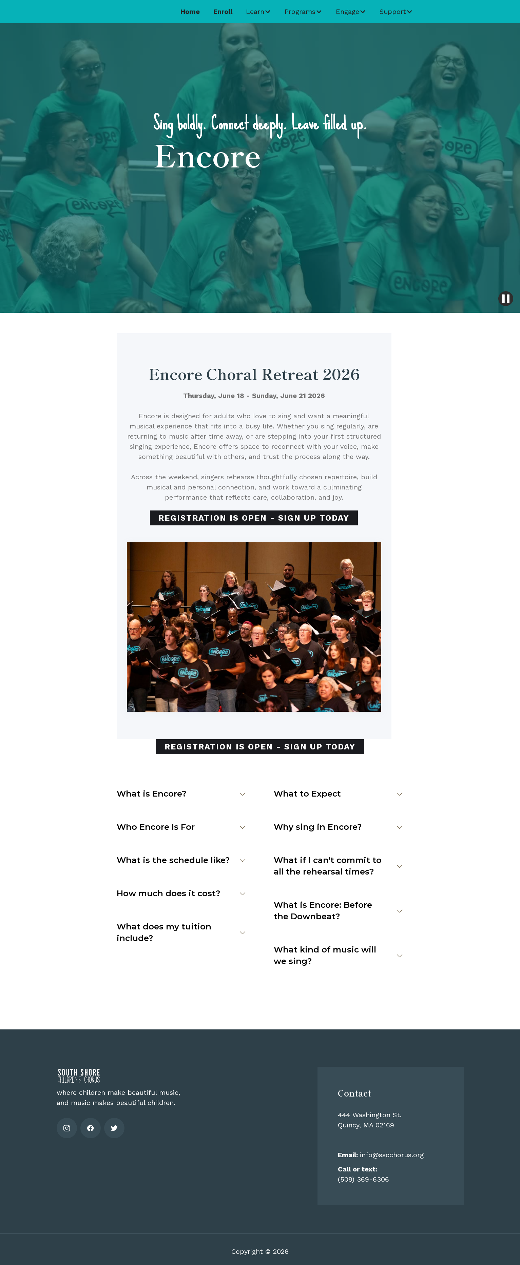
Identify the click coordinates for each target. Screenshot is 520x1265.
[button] (258, 11)
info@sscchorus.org (381, 1155)
